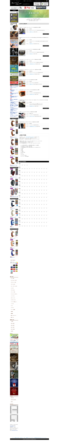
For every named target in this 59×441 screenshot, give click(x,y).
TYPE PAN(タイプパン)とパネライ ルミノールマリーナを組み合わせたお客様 (30, 59)
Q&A (24, 437)
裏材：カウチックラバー (13, 315)
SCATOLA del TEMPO (13, 399)
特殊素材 (12, 313)
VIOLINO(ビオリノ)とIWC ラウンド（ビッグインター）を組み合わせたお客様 (30, 69)
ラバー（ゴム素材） (13, 309)
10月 (24, 168)
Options (12, 401)
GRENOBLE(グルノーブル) (33, 126)
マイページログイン (31, 437)
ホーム (13, 437)
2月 (44, 168)
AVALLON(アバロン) (32, 94)
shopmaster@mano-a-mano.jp (15, 430)
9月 (27, 168)
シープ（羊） (12, 303)
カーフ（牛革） (12, 278)
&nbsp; (14, 100)
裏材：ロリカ (12, 317)
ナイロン (12, 305)
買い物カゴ (18, 437)
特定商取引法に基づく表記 (37, 437)
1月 (46, 168)
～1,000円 (12, 321)
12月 (20, 168)
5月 (36, 168)
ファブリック (12, 307)
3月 (41, 168)
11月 (22, 168)
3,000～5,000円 (12, 325)
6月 (34, 168)
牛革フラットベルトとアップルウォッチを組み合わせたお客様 (28, 111)
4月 (39, 168)
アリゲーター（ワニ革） (13, 282)
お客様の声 (27, 437)
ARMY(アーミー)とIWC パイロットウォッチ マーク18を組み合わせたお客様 (30, 27)
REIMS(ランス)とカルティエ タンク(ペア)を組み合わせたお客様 (28, 79)
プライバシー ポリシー (44, 437)
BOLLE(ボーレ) (31, 43)
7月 (31, 168)
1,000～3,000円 (12, 323)
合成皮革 (12, 311)
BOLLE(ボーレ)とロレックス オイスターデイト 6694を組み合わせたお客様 (30, 49)
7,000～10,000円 (13, 329)
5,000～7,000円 (12, 327)
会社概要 (15, 437)
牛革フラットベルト (32, 116)
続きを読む (46, 86)
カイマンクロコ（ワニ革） (14, 280)
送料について (22, 437)
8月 (29, 168)
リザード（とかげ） (13, 284)
